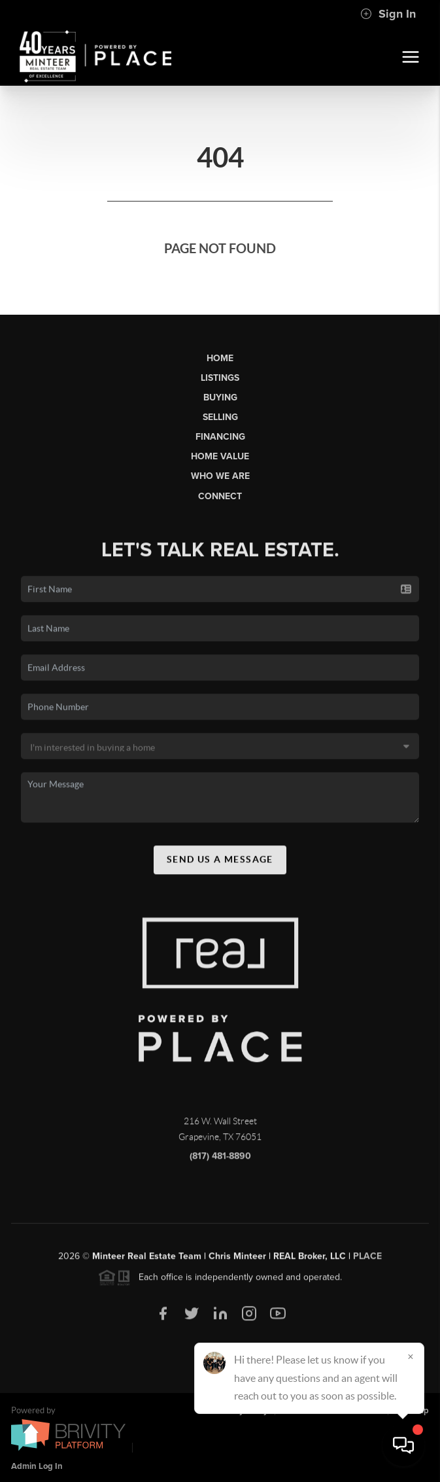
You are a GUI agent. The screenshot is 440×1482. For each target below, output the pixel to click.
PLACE (367, 1261)
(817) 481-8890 (220, 1161)
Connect (220, 496)
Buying (220, 397)
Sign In (388, 13)
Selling (220, 417)
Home (220, 358)
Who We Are (220, 476)
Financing (220, 436)
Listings (220, 377)
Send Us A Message (220, 864)
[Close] (410, 1356)
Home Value (220, 456)
